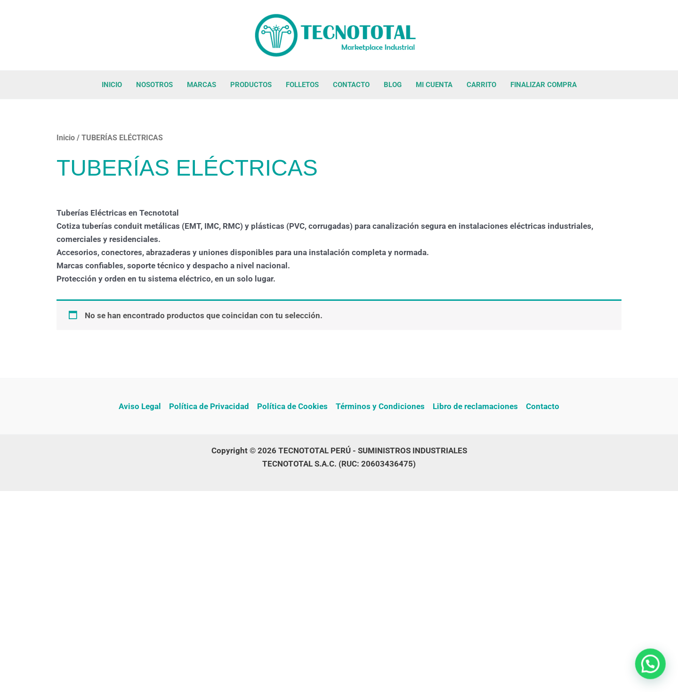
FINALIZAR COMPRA (543, 84)
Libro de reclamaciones (475, 406)
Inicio (65, 137)
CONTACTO (351, 84)
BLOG (393, 84)
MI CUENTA (434, 84)
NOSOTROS (154, 84)
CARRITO (481, 84)
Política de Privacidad (209, 406)
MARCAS (201, 84)
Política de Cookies (292, 406)
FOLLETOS (302, 84)
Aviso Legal (140, 406)
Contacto (542, 406)
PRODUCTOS (251, 84)
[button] (653, 670)
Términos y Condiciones (380, 406)
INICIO (112, 84)
